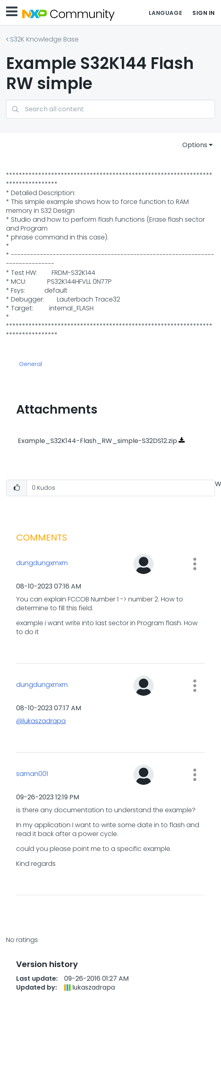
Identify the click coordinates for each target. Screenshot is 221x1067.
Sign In (203, 13)
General (30, 364)
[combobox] (110, 109)
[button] (16, 488)
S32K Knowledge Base (44, 39)
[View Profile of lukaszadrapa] (93, 987)
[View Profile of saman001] (58, 774)
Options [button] (194, 145)
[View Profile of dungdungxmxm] (58, 563)
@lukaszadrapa (41, 721)
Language (165, 13)
